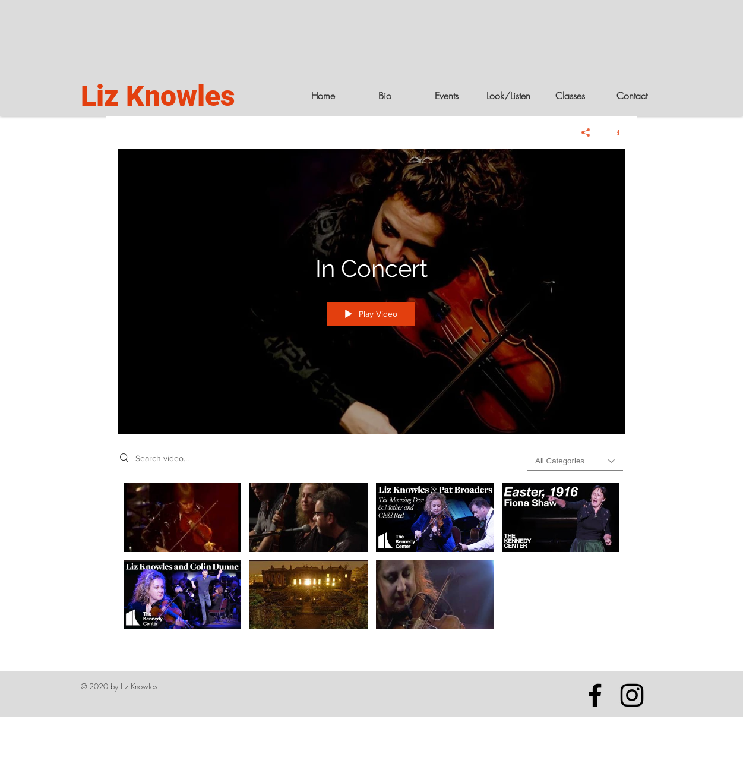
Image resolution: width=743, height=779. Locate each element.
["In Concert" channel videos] (371, 559)
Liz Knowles (158, 96)
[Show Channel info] (613, 132)
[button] (508, 96)
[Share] (586, 132)
